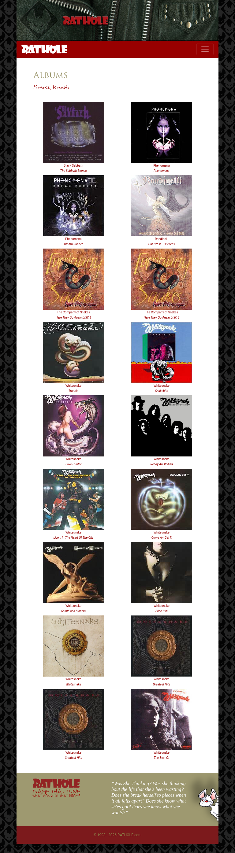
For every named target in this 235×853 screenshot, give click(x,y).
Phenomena (161, 165)
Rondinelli (161, 239)
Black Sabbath (73, 165)
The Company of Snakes (73, 312)
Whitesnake (73, 385)
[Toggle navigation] (205, 49)
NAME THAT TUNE (56, 793)
